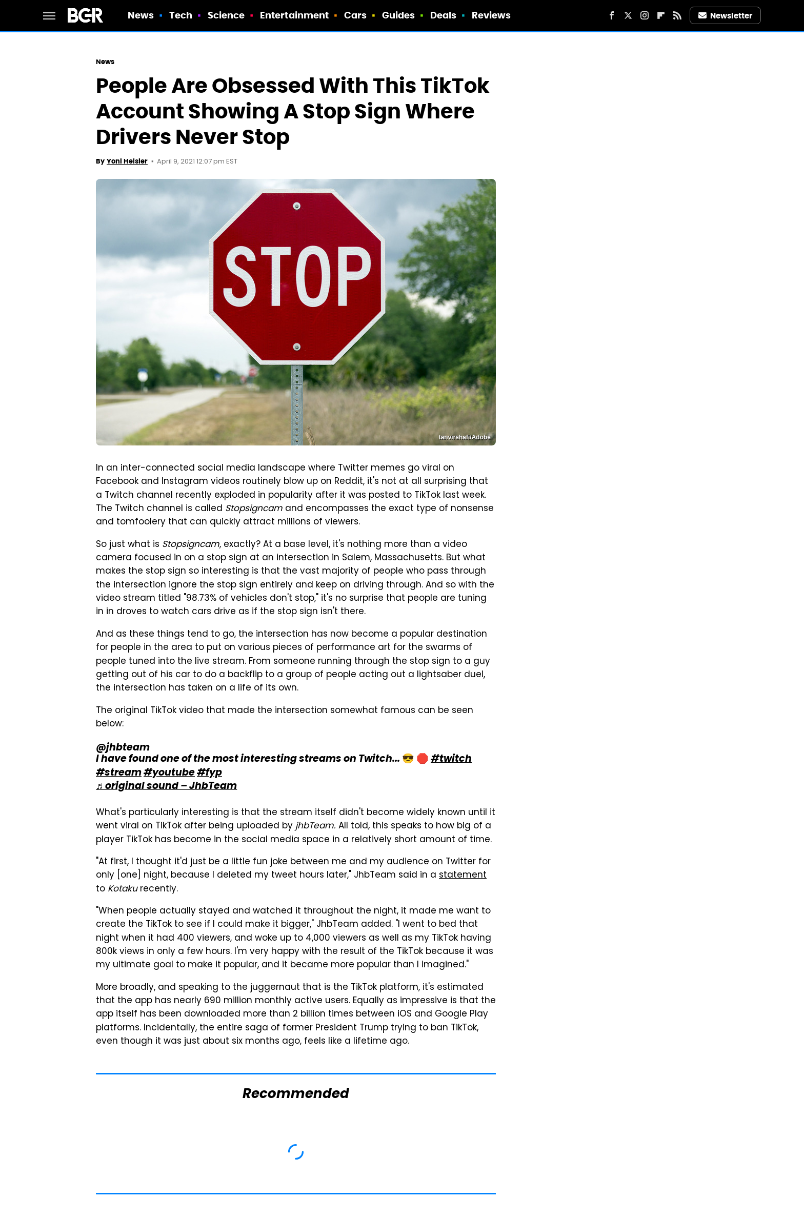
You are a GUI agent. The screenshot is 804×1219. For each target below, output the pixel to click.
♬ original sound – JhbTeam (166, 786)
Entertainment (294, 15)
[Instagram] (644, 15)
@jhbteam (123, 748)
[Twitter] (628, 15)
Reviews (491, 15)
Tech (180, 15)
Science (226, 15)
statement (463, 875)
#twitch (451, 759)
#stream (119, 773)
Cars (355, 15)
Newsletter (725, 16)
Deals (443, 15)
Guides (398, 15)
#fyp (209, 773)
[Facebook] (612, 15)
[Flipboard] (661, 15)
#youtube (169, 773)
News (141, 15)
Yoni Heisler (127, 161)
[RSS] (677, 15)
